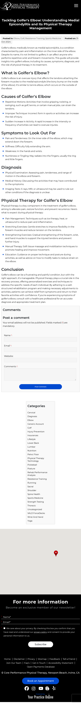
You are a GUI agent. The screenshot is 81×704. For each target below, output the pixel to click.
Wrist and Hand (35, 519)
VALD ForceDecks (36, 515)
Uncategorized (34, 511)
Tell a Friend (69, 661)
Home (7, 661)
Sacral (30, 488)
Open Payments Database (41, 669)
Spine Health (33, 496)
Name (8, 335)
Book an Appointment (40, 682)
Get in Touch (39, 665)
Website (8, 356)
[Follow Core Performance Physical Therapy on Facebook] (26, 690)
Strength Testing (35, 503)
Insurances (32, 437)
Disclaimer (19, 661)
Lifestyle (31, 441)
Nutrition (31, 452)
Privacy (31, 661)
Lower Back (33, 445)
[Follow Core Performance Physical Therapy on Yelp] (54, 690)
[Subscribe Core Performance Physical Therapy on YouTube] (40, 690)
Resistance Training (34, 38)
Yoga (29, 523)
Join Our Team (13, 665)
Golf (22, 38)
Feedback (54, 661)
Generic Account (35, 426)
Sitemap (42, 661)
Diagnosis (32, 418)
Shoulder (31, 492)
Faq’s (27, 665)
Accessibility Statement (60, 665)
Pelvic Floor (33, 456)
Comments (11, 366)
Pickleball (32, 466)
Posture (31, 470)
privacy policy (40, 634)
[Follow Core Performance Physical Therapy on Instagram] (33, 690)
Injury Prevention (35, 433)
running (31, 484)
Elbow (16, 38)
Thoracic (31, 507)
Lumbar (31, 449)
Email (8, 346)
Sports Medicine (53, 38)
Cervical (31, 414)
